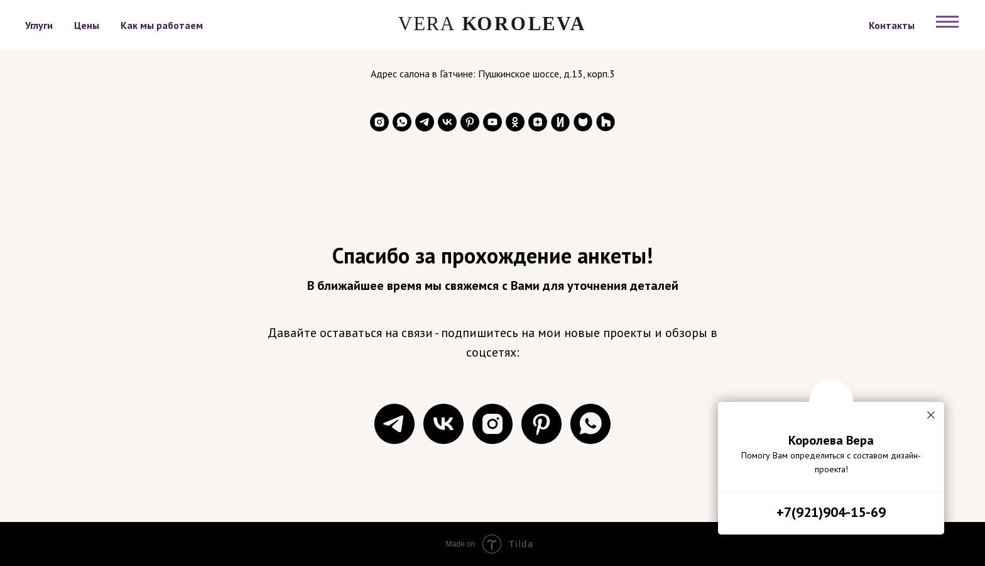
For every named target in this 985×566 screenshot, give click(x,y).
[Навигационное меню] (947, 22)
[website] (560, 122)
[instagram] (379, 122)
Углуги (39, 25)
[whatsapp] (402, 122)
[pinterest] (469, 122)
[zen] (537, 122)
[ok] (515, 122)
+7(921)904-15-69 (831, 512)
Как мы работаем (162, 25)
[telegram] (424, 122)
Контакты (892, 25)
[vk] (447, 122)
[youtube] (492, 122)
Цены (86, 25)
